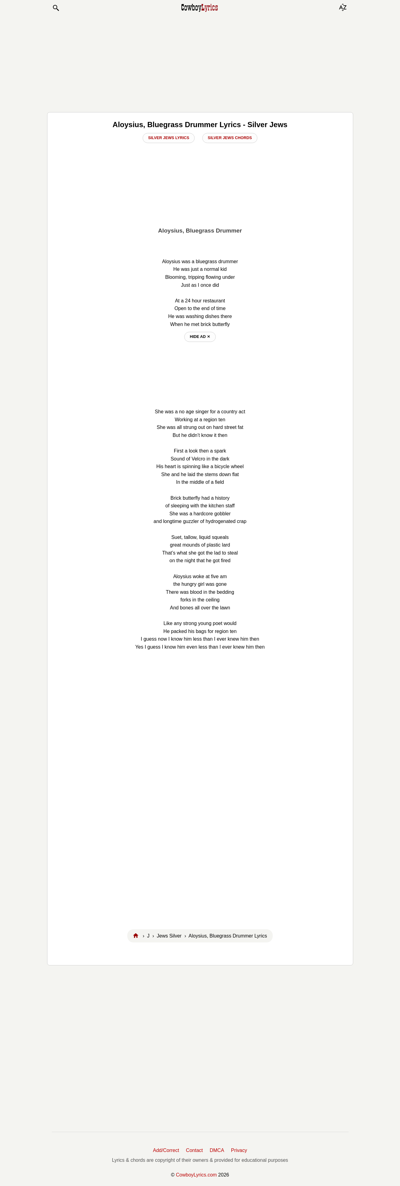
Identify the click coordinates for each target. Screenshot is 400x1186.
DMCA (217, 1150)
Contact (194, 1150)
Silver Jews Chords (230, 137)
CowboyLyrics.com (196, 1174)
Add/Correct (166, 1150)
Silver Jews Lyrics (168, 137)
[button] (56, 7)
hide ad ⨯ (200, 336)
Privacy (239, 1150)
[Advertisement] (200, 62)
